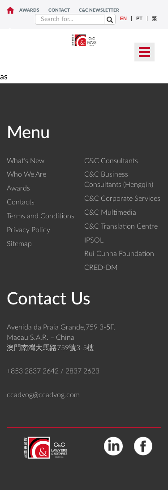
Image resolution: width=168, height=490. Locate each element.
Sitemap (19, 243)
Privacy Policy (28, 230)
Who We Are (26, 174)
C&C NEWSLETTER (99, 10)
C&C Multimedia (110, 212)
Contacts (20, 202)
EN (123, 18)
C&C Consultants (111, 161)
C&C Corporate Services (122, 198)
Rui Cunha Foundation (119, 253)
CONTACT (59, 10)
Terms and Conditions (40, 216)
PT (139, 18)
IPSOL (93, 240)
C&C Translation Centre (121, 226)
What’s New (25, 161)
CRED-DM (101, 267)
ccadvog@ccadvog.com (43, 395)
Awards (29, 10)
